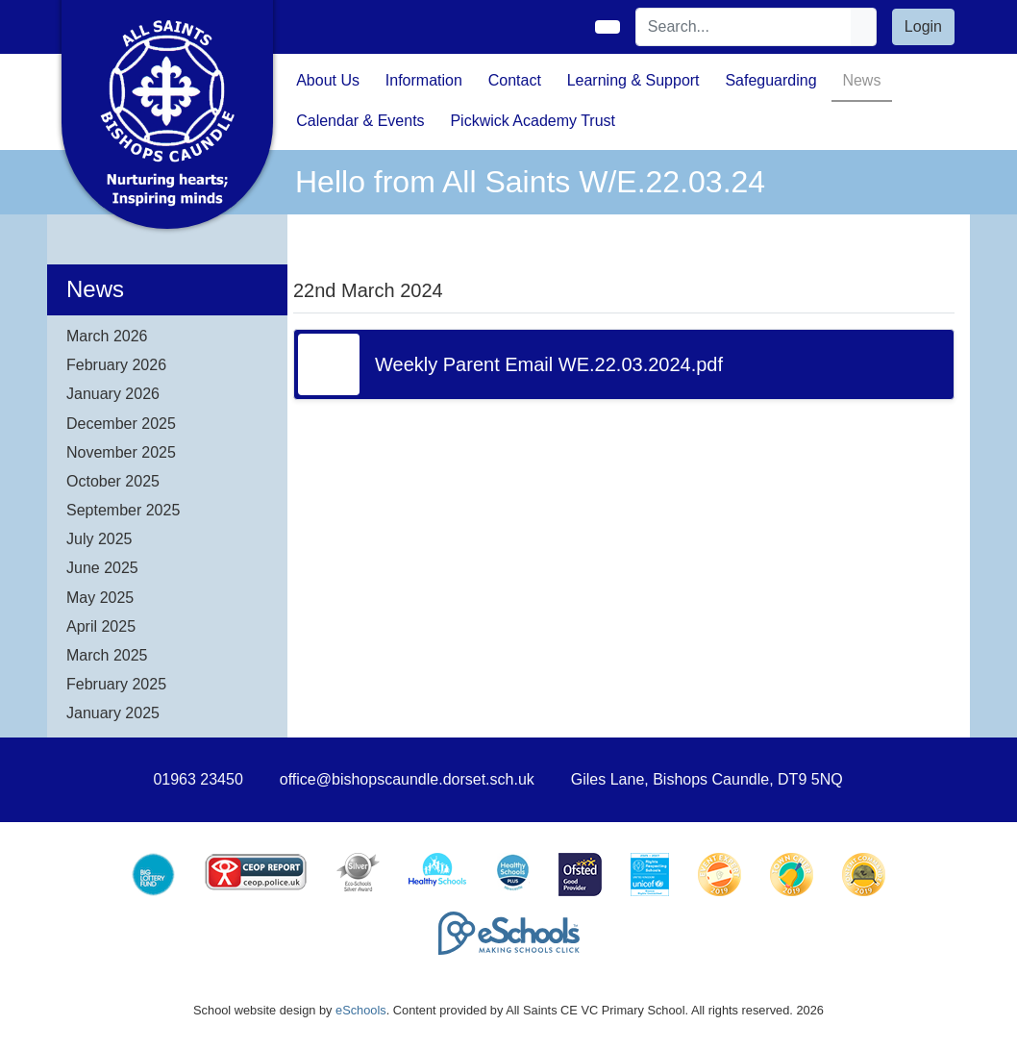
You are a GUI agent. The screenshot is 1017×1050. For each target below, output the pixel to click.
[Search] (744, 27)
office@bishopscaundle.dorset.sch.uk (407, 779)
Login (923, 26)
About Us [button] (328, 80)
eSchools (360, 1010)
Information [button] (423, 80)
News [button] (861, 80)
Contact (514, 80)
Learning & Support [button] (633, 80)
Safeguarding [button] (770, 80)
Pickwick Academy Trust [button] (532, 120)
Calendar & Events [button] (360, 120)
